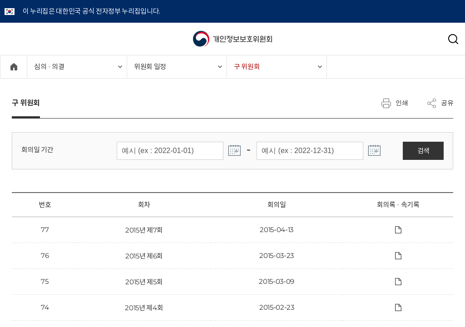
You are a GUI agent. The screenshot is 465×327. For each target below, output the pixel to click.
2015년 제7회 (144, 230)
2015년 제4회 (144, 307)
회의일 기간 (37, 149)
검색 (423, 150)
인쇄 (394, 103)
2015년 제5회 (144, 281)
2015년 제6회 (144, 256)
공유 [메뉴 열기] (440, 103)
